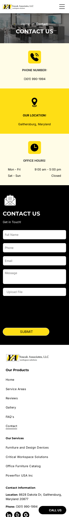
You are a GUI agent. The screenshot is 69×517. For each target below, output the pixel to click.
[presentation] (18, 312)
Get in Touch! (12, 222)
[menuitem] (34, 379)
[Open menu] (62, 6)
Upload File (14, 292)
